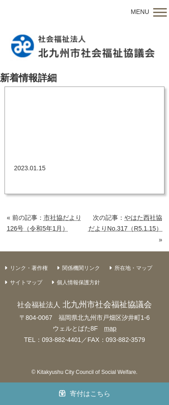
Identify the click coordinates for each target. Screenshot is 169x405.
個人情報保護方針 (78, 282)
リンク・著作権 (29, 268)
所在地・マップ (133, 268)
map (110, 328)
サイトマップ (26, 282)
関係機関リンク (81, 268)
